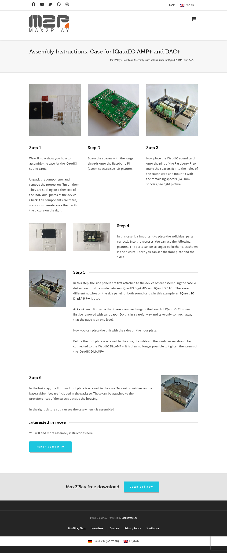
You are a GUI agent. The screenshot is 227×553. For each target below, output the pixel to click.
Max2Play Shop (77, 528)
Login (172, 5)
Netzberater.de (129, 518)
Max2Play (115, 60)
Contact (114, 528)
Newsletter (98, 528)
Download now (141, 487)
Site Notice (152, 528)
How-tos (127, 60)
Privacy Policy (132, 528)
